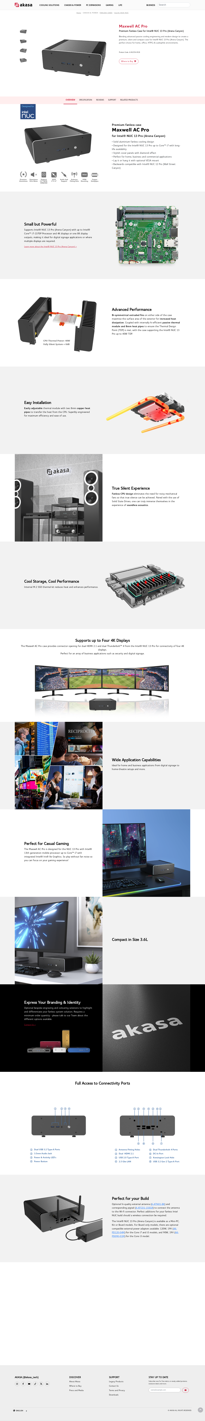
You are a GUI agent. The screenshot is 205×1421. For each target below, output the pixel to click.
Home (78, 13)
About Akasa (74, 1382)
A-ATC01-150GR (144, 1208)
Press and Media (76, 1391)
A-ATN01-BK (158, 1204)
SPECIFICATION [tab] (85, 100)
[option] (74, 57)
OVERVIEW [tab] (70, 100)
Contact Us (114, 1386)
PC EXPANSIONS (93, 5)
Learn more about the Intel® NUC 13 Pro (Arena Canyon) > (50, 247)
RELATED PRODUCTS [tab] (129, 100)
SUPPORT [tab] (112, 100)
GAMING (109, 5)
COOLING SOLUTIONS (49, 5)
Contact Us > (30, 1025)
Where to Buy (128, 61)
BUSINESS (150, 5)
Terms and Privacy (117, 1391)
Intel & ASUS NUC (121, 13)
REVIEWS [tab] (100, 100)
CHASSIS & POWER (72, 5)
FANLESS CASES (106, 13)
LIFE (120, 5)
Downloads (114, 1395)
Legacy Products (116, 1382)
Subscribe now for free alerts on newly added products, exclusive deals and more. (168, 1383)
